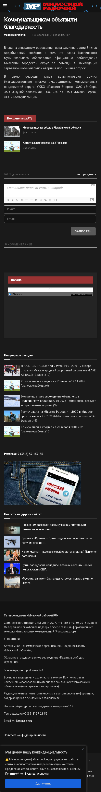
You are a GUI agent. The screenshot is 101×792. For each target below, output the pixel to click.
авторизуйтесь (86, 174)
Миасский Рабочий (15, 34)
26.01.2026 (29, 132)
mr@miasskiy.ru (21, 720)
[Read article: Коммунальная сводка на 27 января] (12, 146)
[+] (55, 199)
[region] (43, 769)
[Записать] (83, 231)
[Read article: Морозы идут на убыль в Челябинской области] (12, 131)
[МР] (42, 483)
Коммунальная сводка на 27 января (45, 142)
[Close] (82, 749)
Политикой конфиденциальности (27, 773)
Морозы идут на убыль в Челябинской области (52, 127)
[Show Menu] (5, 6)
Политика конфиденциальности (25, 735)
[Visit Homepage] (53, 6)
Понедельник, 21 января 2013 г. (51, 34)
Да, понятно (43, 783)
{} (50, 199)
